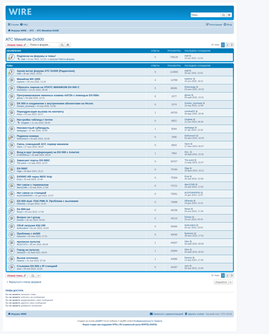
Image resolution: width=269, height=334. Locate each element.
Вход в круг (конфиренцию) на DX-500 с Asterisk (48, 152)
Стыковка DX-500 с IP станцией (37, 266)
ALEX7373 (22, 244)
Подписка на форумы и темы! (36, 56)
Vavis (19, 147)
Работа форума (66, 59)
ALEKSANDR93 (25, 195)
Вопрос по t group (28, 217)
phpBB (98, 321)
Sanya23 (21, 252)
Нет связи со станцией (31, 192)
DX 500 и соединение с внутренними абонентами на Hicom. (55, 103)
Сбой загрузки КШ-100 (31, 225)
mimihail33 (190, 111)
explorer (21, 82)
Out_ (187, 152)
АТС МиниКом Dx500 (25, 39)
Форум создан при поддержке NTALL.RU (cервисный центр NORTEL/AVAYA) (119, 324)
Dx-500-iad (23, 209)
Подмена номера (28, 135)
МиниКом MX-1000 (28, 79)
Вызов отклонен (27, 257)
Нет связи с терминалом (33, 184)
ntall (23, 59)
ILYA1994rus (23, 155)
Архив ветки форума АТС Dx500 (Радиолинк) (46, 70)
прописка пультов (28, 241)
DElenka (21, 204)
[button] (232, 44)
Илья (19, 114)
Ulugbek (25, 123)
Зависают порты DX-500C (33, 160)
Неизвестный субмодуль (33, 127)
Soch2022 (22, 90)
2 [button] (227, 45)
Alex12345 (22, 187)
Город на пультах (28, 249)
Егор (19, 179)
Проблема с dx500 (28, 233)
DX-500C (22, 168)
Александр (190, 87)
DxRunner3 (22, 138)
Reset (20, 212)
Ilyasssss (21, 236)
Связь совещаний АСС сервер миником (42, 144)
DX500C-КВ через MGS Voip (34, 176)
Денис (20, 98)
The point (21, 163)
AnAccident (22, 228)
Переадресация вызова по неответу (40, 111)
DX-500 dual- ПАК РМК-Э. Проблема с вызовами (47, 201)
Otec (187, 241)
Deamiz (20, 260)
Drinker (20, 220)
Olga (19, 171)
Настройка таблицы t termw (35, 119)
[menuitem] (24, 24)
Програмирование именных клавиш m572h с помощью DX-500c (58, 95)
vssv (19, 269)
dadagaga (22, 130)
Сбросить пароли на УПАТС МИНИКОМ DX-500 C (48, 87)
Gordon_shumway (25, 106)
